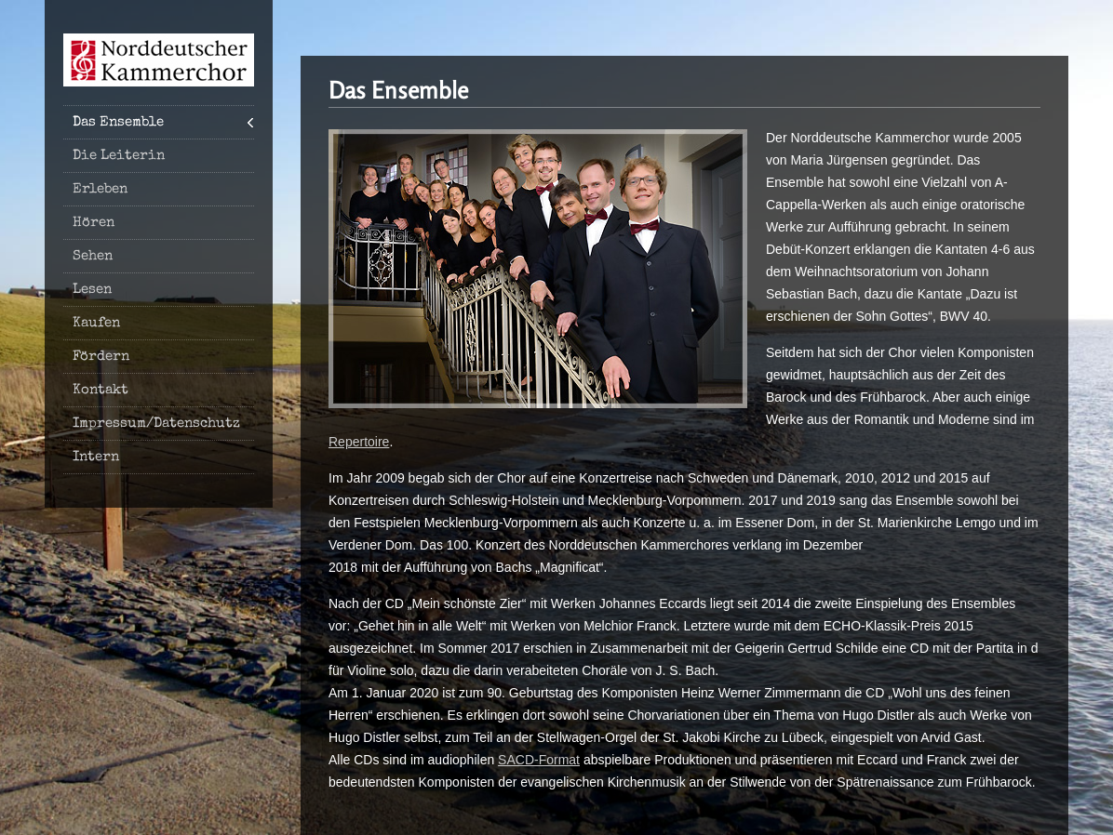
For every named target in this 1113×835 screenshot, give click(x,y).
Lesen (92, 290)
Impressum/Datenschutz (156, 424)
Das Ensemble (118, 122)
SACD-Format (539, 759)
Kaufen (96, 323)
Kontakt (100, 390)
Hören (93, 223)
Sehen (93, 256)
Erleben (100, 189)
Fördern (101, 357)
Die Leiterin (119, 156)
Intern (96, 457)
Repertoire (359, 441)
